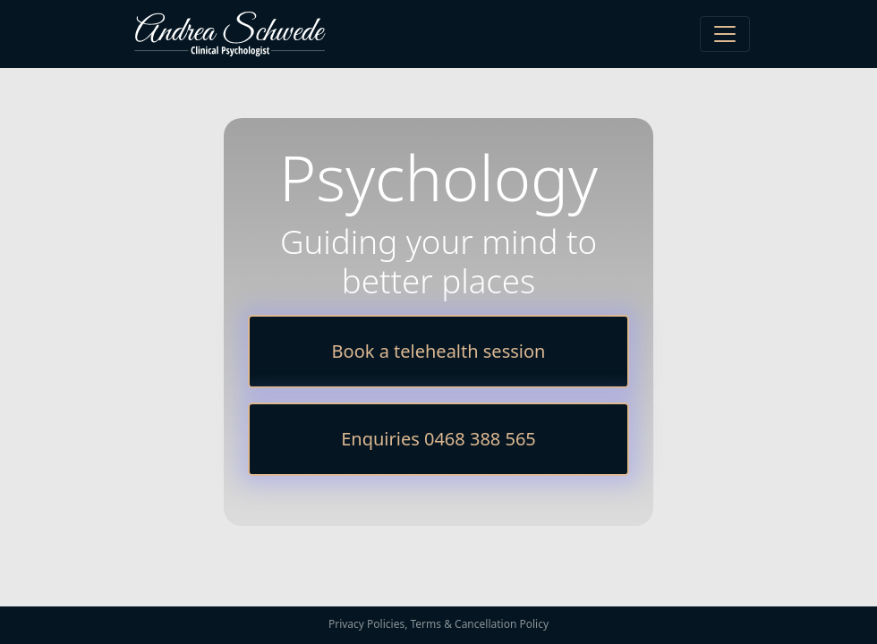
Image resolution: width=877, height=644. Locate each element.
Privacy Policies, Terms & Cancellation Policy (438, 623)
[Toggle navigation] (725, 34)
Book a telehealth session (439, 351)
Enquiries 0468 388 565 (438, 439)
